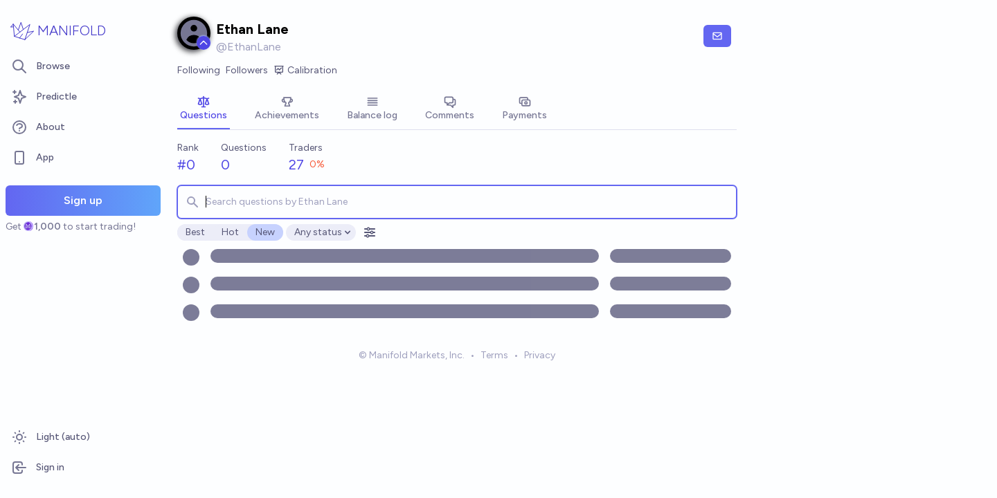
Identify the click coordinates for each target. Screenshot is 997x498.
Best (195, 232)
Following (198, 70)
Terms (494, 355)
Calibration (305, 70)
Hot (230, 232)
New (265, 232)
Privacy (539, 355)
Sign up (83, 200)
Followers (247, 70)
